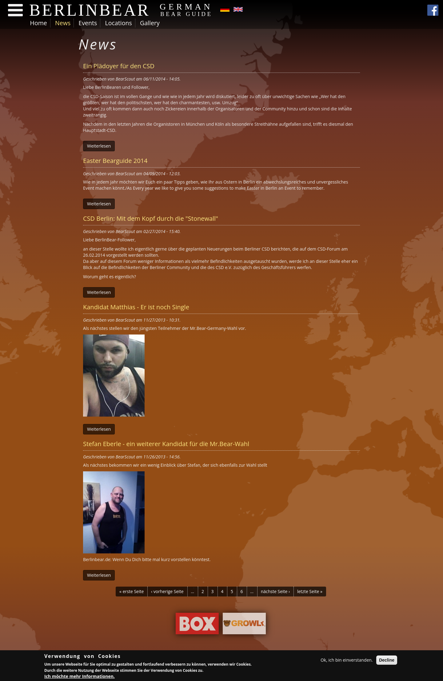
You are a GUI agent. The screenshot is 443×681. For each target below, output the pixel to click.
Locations (118, 23)
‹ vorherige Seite (167, 591)
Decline (386, 660)
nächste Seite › (275, 591)
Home (38, 23)
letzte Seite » (309, 591)
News (62, 23)
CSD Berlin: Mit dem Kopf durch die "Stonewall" (150, 218)
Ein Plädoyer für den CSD (118, 66)
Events (87, 23)
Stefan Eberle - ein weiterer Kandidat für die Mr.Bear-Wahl (166, 444)
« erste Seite (131, 591)
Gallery (150, 23)
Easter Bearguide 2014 (115, 160)
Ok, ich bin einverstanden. (347, 660)
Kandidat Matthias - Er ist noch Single (136, 307)
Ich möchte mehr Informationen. (79, 676)
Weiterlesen (99, 146)
